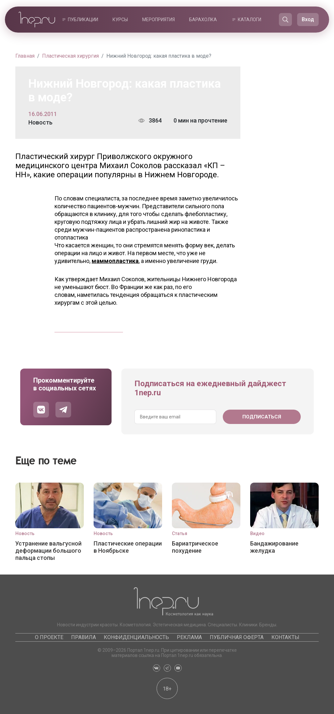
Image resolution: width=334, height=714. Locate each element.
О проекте (49, 637)
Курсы (120, 19)
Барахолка (203, 19)
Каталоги (249, 19)
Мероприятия (158, 19)
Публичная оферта (237, 637)
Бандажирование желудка (274, 547)
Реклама (189, 637)
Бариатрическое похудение (195, 547)
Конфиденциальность (136, 637)
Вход (308, 19)
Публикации (83, 19)
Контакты (285, 637)
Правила (83, 637)
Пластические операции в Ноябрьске (128, 547)
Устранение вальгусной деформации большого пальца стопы (48, 550)
